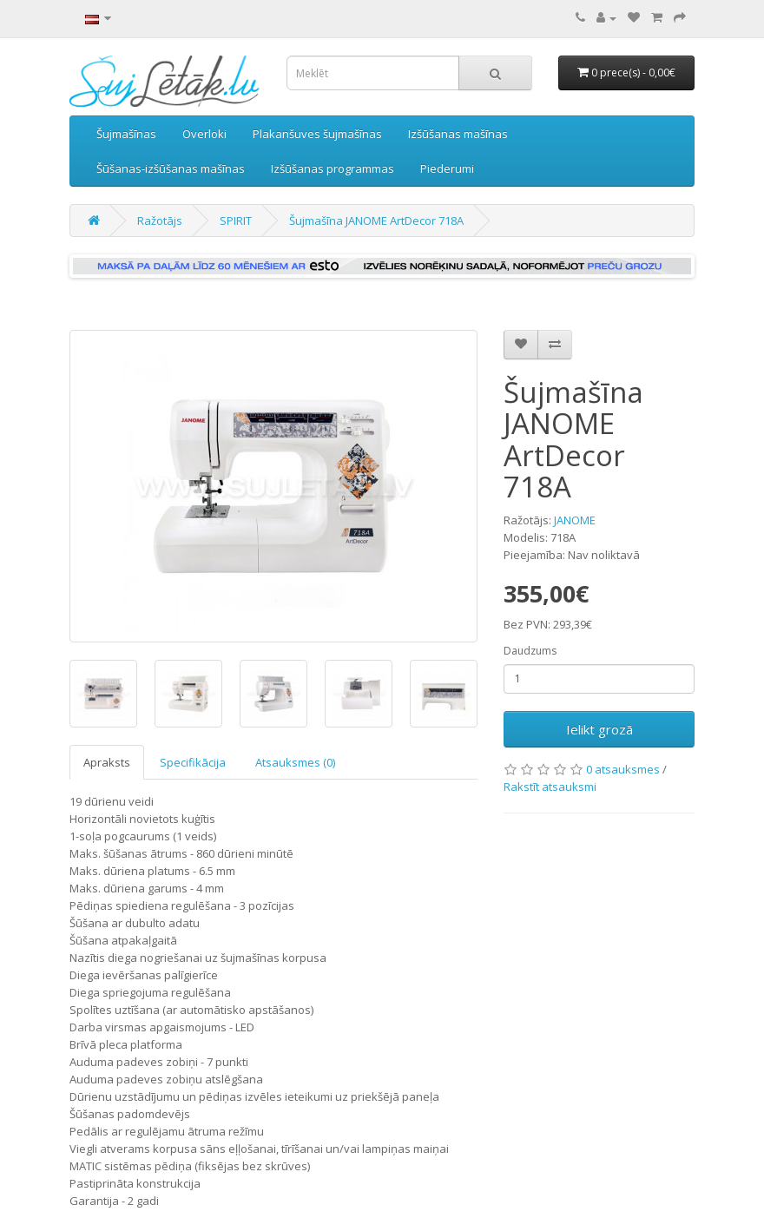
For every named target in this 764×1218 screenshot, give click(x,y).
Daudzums (530, 650)
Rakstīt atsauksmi (550, 786)
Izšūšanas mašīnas (458, 134)
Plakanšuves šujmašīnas (317, 134)
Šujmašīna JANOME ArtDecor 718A (376, 220)
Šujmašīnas (126, 134)
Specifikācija (193, 762)
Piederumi (447, 168)
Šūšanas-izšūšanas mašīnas (170, 168)
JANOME (575, 520)
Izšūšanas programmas (332, 168)
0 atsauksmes (623, 769)
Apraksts (106, 762)
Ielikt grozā (599, 729)
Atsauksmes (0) (295, 762)
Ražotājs (159, 220)
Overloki (204, 134)
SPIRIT (236, 220)
